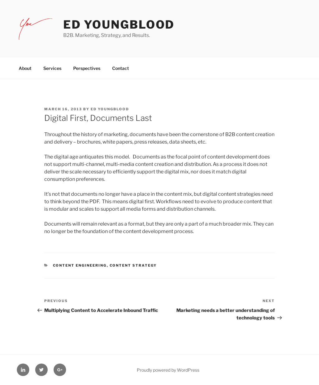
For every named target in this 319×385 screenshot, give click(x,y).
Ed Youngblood (118, 24)
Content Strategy (133, 265)
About (25, 68)
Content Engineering (80, 265)
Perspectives (86, 68)
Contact (120, 68)
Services (52, 68)
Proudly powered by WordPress (168, 370)
